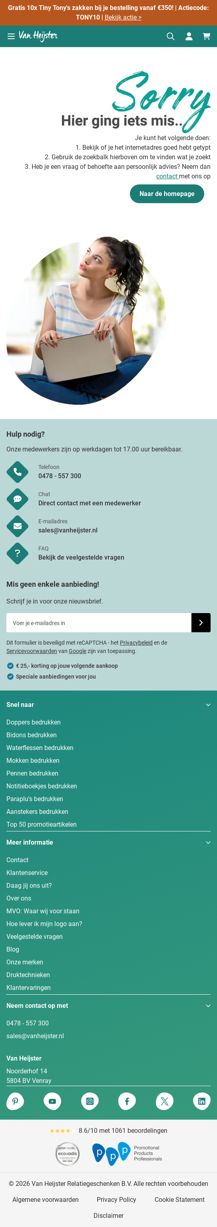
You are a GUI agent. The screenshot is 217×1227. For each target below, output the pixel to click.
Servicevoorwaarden (31, 651)
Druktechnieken (28, 975)
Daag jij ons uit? (29, 885)
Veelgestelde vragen (34, 936)
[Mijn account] (189, 36)
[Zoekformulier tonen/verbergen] (170, 36)
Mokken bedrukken (33, 760)
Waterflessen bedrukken (40, 748)
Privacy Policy (116, 1199)
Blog (12, 949)
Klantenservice (27, 873)
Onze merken (24, 962)
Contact (17, 860)
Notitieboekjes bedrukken (41, 786)
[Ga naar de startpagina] (38, 36)
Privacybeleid (136, 642)
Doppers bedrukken (33, 722)
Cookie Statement (180, 1199)
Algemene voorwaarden (45, 1199)
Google (77, 651)
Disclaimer (108, 1215)
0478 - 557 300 (27, 1023)
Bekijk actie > (123, 17)
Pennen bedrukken (32, 773)
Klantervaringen (28, 987)
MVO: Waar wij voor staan (43, 911)
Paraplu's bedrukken (34, 799)
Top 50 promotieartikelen (41, 824)
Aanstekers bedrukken (37, 811)
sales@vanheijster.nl (35, 1036)
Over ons (18, 898)
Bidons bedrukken (31, 735)
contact (167, 176)
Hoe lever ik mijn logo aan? (44, 924)
